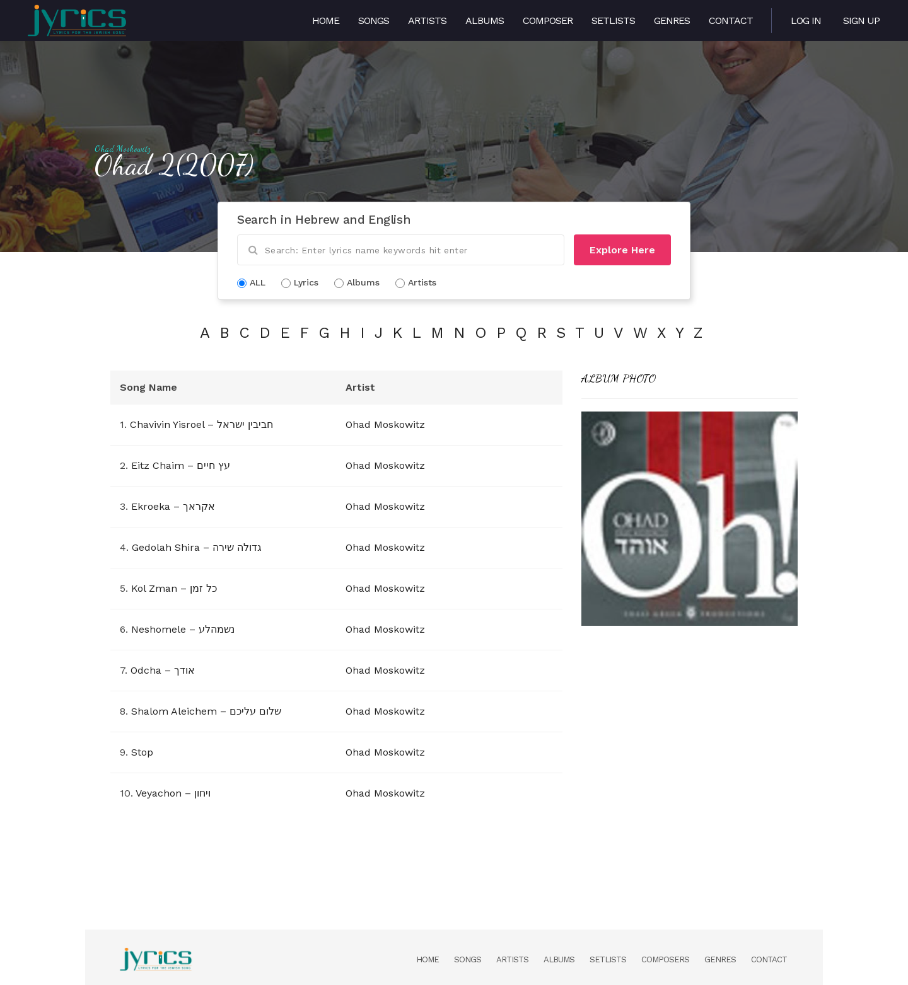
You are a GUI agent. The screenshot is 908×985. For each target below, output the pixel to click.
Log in (806, 20)
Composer (548, 20)
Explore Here (622, 250)
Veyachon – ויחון (173, 793)
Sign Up (861, 20)
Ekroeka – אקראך (173, 506)
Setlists (613, 20)
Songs (373, 20)
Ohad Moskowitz (123, 149)
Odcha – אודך (163, 670)
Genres (672, 20)
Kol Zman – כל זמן (174, 588)
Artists (427, 20)
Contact (731, 20)
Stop (142, 752)
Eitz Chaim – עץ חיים (180, 465)
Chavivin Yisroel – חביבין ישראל (201, 424)
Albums (484, 20)
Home (325, 20)
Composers (665, 959)
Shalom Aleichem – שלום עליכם (206, 711)
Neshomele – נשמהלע (183, 629)
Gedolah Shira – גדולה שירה (197, 547)
